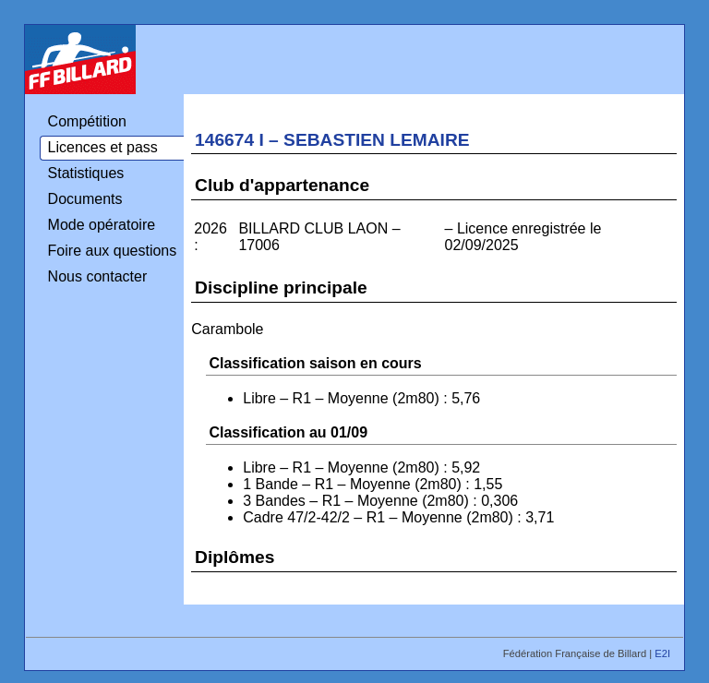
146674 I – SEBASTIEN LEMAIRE (332, 140)
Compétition (87, 121)
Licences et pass (103, 147)
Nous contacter (98, 276)
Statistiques (86, 173)
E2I (664, 653)
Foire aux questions (112, 250)
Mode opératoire (102, 225)
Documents (85, 199)
